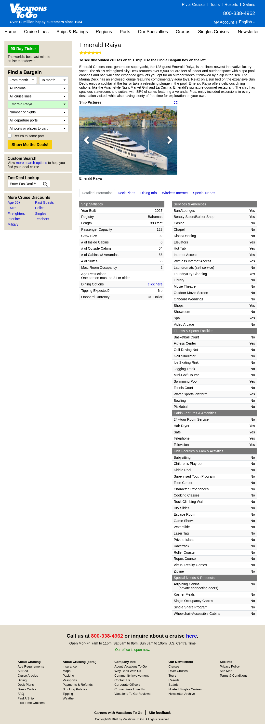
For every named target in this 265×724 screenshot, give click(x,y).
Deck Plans (126, 193)
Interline (14, 219)
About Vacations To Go (130, 666)
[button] (86, 140)
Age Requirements (31, 666)
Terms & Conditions (234, 675)
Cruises (174, 666)
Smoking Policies (75, 689)
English (246, 22)
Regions (104, 31)
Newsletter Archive (182, 694)
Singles (40, 213)
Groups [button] (183, 31)
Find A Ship (26, 698)
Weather (69, 698)
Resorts (231, 4)
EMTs (12, 208)
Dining (22, 680)
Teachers (42, 219)
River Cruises (193, 4)
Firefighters (16, 213)
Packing (68, 675)
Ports (125, 31)
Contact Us (122, 680)
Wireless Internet (175, 193)
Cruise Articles (28, 675)
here (191, 636)
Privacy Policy (230, 666)
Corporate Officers (127, 684)
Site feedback (160, 713)
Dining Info (148, 193)
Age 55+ (14, 202)
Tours (215, 4)
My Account (224, 22)
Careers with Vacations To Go (118, 713)
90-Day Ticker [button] (23, 49)
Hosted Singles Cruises (185, 689)
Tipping (68, 694)
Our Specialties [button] (153, 31)
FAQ (21, 694)
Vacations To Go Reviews (132, 694)
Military (13, 224)
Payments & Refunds (78, 684)
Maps (66, 671)
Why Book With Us (127, 671)
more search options (31, 163)
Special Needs (204, 193)
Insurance (70, 666)
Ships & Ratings (72, 31)
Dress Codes (27, 689)
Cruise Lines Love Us (129, 689)
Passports (70, 680)
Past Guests (44, 202)
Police (39, 208)
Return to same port (28, 136)
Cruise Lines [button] (36, 31)
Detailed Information (97, 193)
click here (155, 284)
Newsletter (248, 31)
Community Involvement (131, 675)
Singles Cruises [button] (213, 31)
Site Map (226, 671)
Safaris (249, 4)
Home (10, 31)
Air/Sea (23, 671)
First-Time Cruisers (31, 703)
